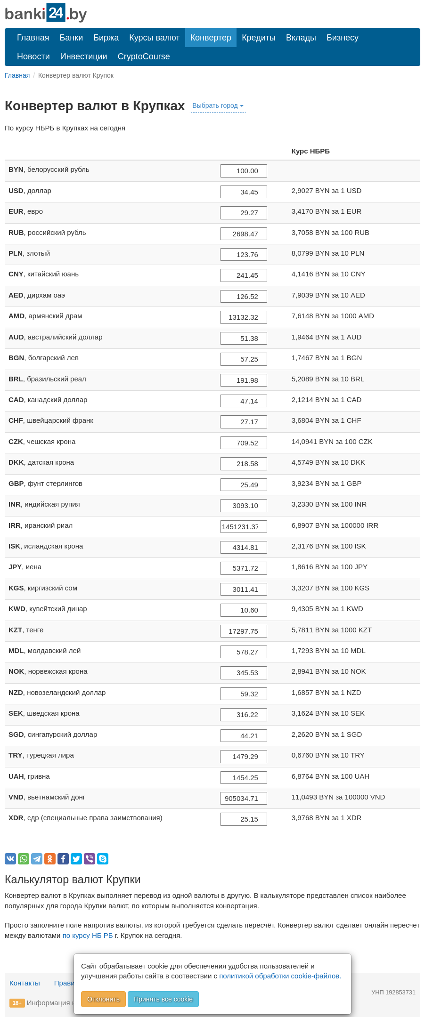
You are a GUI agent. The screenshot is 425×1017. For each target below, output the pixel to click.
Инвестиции (83, 56)
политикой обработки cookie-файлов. (280, 976)
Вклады (301, 37)
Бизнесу (343, 37)
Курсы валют (154, 37)
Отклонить (103, 999)
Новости (33, 56)
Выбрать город (217, 105)
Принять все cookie (163, 999)
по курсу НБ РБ (88, 935)
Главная (33, 37)
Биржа (106, 37)
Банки (71, 37)
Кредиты (259, 37)
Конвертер (211, 37)
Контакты (24, 983)
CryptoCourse (144, 56)
